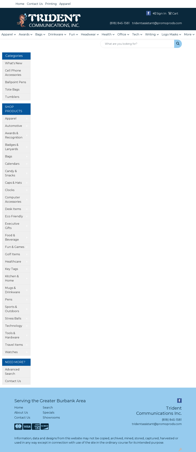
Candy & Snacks (11, 173)
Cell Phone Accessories (13, 73)
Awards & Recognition (13, 135)
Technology (13, 326)
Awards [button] (24, 34)
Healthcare (13, 261)
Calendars (12, 163)
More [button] (188, 34)
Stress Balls (13, 318)
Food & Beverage (12, 237)
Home (20, 4)
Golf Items (12, 254)
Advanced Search (12, 371)
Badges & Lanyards (11, 147)
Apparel (65, 4)
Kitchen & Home (12, 278)
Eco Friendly (14, 216)
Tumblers (12, 97)
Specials (48, 412)
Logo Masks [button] (170, 34)
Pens (8, 299)
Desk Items (13, 209)
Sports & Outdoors (12, 309)
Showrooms (51, 417)
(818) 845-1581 (120, 23)
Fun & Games (14, 247)
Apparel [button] (7, 34)
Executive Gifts (12, 226)
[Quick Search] (137, 44)
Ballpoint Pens (15, 82)
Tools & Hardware (12, 335)
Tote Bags (12, 89)
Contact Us (35, 4)
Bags (8, 156)
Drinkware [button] (55, 34)
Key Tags (11, 269)
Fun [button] (72, 34)
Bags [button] (38, 34)
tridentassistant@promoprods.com (157, 23)
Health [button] (107, 34)
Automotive (13, 126)
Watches (11, 352)
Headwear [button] (88, 34)
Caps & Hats (13, 182)
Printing (51, 4)
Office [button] (121, 34)
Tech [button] (135, 34)
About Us (21, 412)
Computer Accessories (13, 199)
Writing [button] (150, 34)
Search (48, 407)
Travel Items (14, 344)
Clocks (9, 190)
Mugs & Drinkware (12, 290)
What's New (13, 63)
